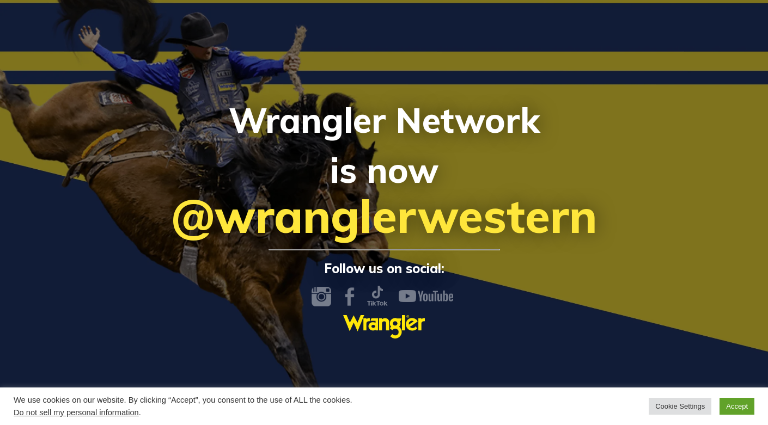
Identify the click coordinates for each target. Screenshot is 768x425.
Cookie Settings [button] (680, 406)
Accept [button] (737, 406)
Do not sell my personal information (76, 412)
